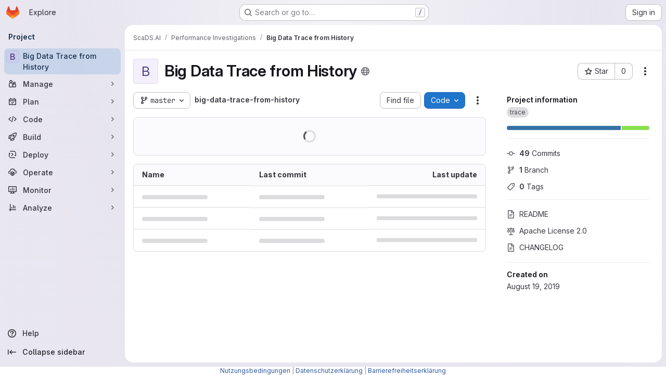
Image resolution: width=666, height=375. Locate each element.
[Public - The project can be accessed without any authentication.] (365, 71)
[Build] (62, 136)
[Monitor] (62, 190)
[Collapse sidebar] (62, 352)
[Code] (62, 119)
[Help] (62, 333)
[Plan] (62, 101)
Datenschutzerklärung (329, 370)
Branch (527, 169)
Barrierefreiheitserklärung (407, 370)
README (527, 214)
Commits (533, 153)
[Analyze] (62, 207)
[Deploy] (62, 154)
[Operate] (62, 172)
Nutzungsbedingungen (255, 370)
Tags (525, 186)
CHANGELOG (535, 247)
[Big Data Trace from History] (62, 61)
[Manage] (62, 83)
